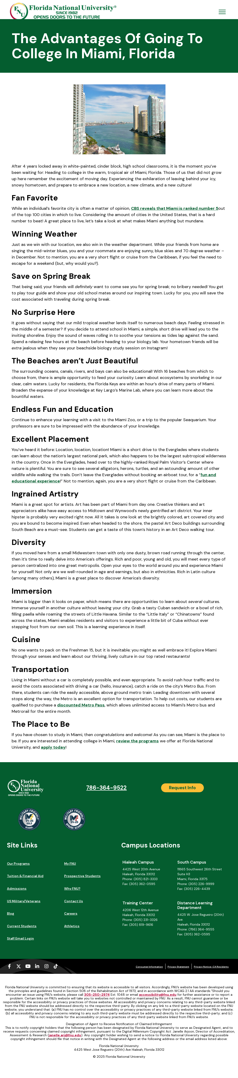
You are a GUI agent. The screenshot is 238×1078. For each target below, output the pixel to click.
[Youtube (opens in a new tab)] (28, 966)
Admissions (16, 888)
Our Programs (18, 863)
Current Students (21, 926)
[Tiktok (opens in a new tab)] (55, 966)
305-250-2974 (97, 994)
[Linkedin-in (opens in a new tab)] (37, 966)
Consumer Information (149, 966)
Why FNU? (72, 888)
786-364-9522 (106, 787)
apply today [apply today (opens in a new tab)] (53, 747)
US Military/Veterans (23, 901)
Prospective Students (82, 876)
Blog (10, 913)
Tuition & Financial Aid (25, 876)
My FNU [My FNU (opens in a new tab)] (70, 863)
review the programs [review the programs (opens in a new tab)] (137, 741)
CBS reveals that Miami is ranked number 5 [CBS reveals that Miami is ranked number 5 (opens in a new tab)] (174, 208)
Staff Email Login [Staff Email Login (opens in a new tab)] (20, 938)
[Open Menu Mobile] (222, 11)
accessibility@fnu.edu (157, 994)
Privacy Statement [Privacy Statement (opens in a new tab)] (178, 966)
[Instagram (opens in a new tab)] (46, 966)
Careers (70, 913)
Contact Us (73, 901)
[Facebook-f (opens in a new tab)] (9, 966)
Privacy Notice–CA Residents (211, 966)
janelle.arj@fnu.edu (65, 1035)
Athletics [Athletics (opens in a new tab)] (71, 926)
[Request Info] (182, 787)
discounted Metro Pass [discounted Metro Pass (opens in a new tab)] (81, 705)
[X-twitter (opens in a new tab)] (18, 966)
